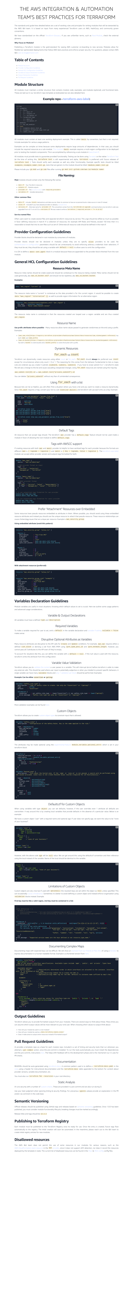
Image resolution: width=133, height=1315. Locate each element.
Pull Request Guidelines (56, 95)
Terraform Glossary (81, 51)
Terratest (53, 186)
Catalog (4, 49)
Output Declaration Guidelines (59, 93)
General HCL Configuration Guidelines (61, 88)
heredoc (87, 1067)
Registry (3, 51)
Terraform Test (74, 186)
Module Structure (54, 83)
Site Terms (8, 55)
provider (103, 1284)
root (84, 1194)
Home (3, 30)
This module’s (50, 173)
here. (78, 798)
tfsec (111, 1290)
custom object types (78, 809)
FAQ (2, 33)
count (93, 418)
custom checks (77, 1214)
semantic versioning (53, 1240)
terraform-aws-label (90, 119)
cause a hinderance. (107, 996)
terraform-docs (85, 1191)
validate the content (75, 752)
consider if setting (56, 712)
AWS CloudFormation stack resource (77, 1284)
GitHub (4, 46)
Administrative (6, 37)
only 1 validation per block (55, 763)
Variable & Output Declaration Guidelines (62, 90)
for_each (102, 418)
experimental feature (107, 840)
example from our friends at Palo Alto (60, 1067)
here (71, 1178)
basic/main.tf (50, 179)
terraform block (68, 225)
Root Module (52, 53)
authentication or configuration (80, 292)
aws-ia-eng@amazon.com (59, 71)
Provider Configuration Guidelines (60, 86)
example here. (93, 242)
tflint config (49, 1293)
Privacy (3, 55)
